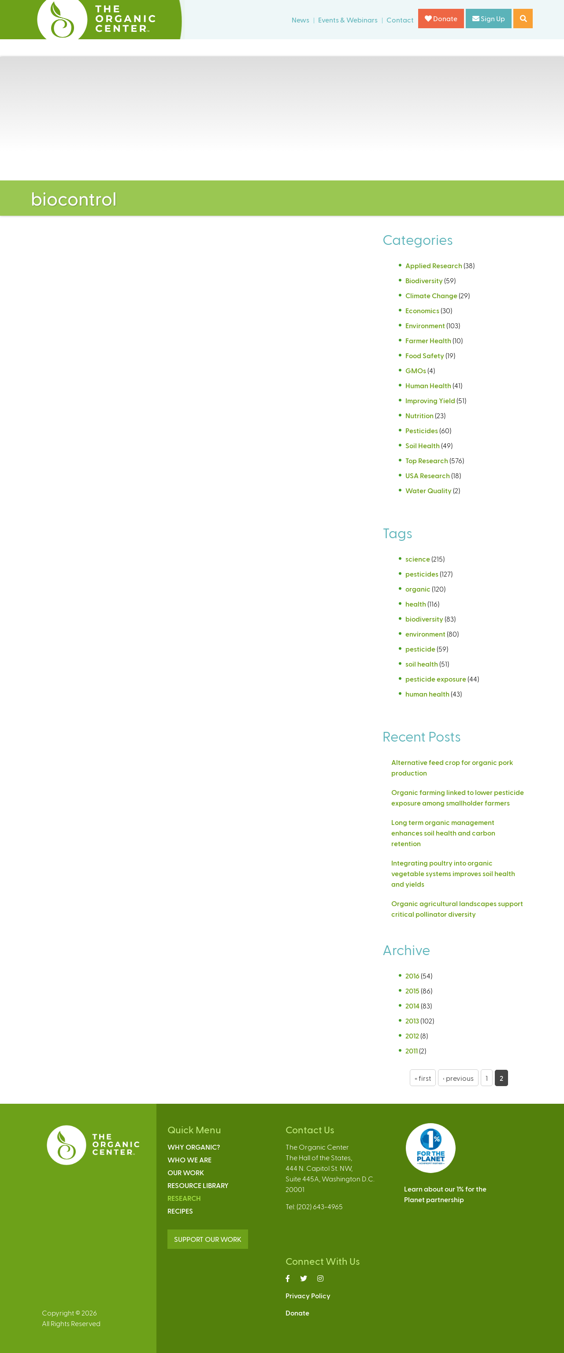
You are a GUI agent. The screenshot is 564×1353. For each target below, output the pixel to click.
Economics (422, 310)
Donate (441, 18)
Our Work (185, 1172)
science (417, 559)
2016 (412, 975)
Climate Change (431, 295)
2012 (412, 1035)
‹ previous (458, 1078)
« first (423, 1078)
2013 (412, 1020)
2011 (411, 1050)
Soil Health (422, 445)
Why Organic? (193, 1147)
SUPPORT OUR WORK (207, 1239)
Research (184, 1198)
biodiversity (424, 619)
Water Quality (428, 490)
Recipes (180, 1211)
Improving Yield (430, 400)
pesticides (421, 574)
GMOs (415, 370)
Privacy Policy (308, 1295)
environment (425, 634)
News (300, 19)
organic (417, 589)
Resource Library (198, 1185)
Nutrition (419, 415)
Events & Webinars (348, 19)
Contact (400, 19)
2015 (412, 990)
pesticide (420, 649)
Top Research (426, 460)
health (415, 604)
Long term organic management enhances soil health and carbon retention (443, 832)
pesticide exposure (435, 679)
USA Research (427, 475)
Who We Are (189, 1159)
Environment (425, 325)
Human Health (428, 385)
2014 (412, 1005)
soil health (421, 664)
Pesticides (421, 430)
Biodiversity (424, 280)
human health (427, 694)
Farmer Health (428, 340)
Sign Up (488, 18)
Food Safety (424, 355)
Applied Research (433, 265)
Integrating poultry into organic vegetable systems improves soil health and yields (453, 873)
